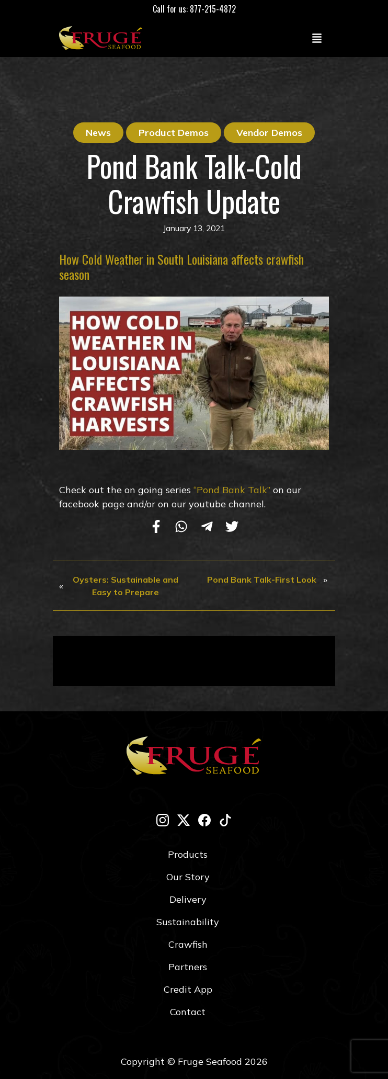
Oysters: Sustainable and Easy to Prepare (125, 585)
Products (188, 854)
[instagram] (162, 819)
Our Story (188, 877)
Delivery (188, 899)
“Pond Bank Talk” (231, 490)
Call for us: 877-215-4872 (194, 9)
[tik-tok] (225, 819)
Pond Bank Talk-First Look (261, 579)
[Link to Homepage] (103, 37)
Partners (187, 967)
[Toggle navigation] (317, 37)
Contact (188, 1012)
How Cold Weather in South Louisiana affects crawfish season (181, 266)
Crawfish (188, 944)
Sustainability (187, 922)
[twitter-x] (183, 819)
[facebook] (204, 819)
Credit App (188, 989)
